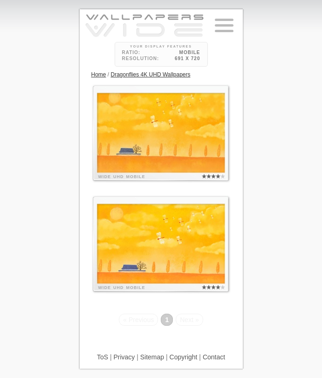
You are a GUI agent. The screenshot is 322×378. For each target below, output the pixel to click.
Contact (214, 357)
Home (98, 74)
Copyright (184, 357)
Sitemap (152, 357)
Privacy (124, 357)
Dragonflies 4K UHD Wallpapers (151, 74)
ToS (102, 357)
